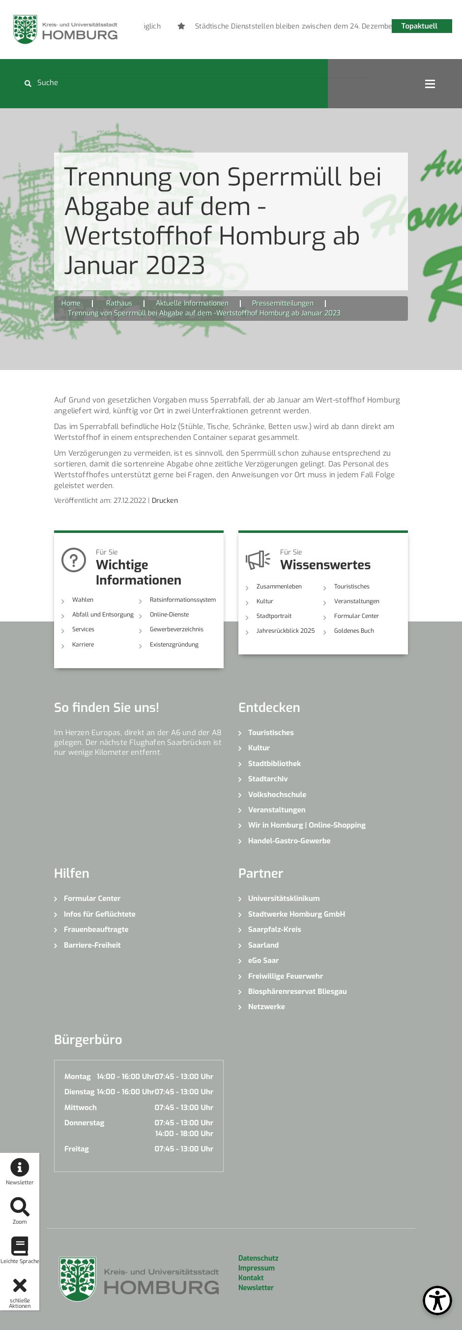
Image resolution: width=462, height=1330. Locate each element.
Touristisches (352, 586)
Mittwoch (80, 1108)
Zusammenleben (279, 586)
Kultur (265, 601)
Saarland (263, 945)
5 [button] (290, 28)
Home (71, 303)
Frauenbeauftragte (96, 929)
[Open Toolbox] (437, 1300)
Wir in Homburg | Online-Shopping (307, 825)
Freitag (76, 1149)
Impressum (256, 1268)
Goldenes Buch (354, 631)
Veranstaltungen (356, 601)
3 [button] (260, 28)
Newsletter (256, 1288)
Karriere (83, 645)
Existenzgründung (174, 645)
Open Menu (430, 83)
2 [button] (246, 28)
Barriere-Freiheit (92, 945)
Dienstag (79, 1092)
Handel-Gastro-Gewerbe (289, 841)
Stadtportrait (274, 616)
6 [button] (305, 28)
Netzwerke (266, 1007)
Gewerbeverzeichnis (176, 629)
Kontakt (250, 1278)
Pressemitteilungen (283, 303)
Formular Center (356, 616)
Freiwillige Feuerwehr (285, 976)
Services (83, 629)
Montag (77, 1077)
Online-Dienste (169, 615)
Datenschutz (258, 1258)
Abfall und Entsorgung (103, 615)
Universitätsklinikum (284, 898)
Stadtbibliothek (274, 764)
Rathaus (119, 303)
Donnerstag (84, 1123)
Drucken (165, 500)
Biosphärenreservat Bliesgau (297, 991)
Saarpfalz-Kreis (274, 929)
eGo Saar (263, 960)
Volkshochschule (277, 795)
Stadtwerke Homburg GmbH (296, 914)
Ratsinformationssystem (183, 600)
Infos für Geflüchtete (100, 914)
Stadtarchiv (268, 779)
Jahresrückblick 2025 (286, 631)
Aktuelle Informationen (192, 303)
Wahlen (82, 600)
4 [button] (275, 28)
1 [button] (231, 28)
